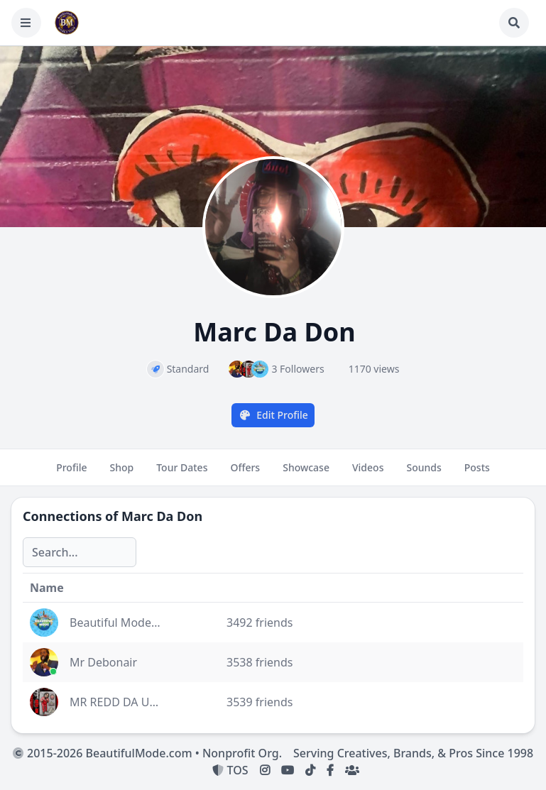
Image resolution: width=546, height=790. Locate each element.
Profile (71, 473)
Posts (477, 473)
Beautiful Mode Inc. (121, 622)
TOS (230, 770)
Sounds (423, 473)
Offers (245, 473)
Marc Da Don (161, 516)
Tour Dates (182, 473)
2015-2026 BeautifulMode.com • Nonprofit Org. (147, 753)
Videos (368, 473)
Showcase (306, 473)
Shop (122, 473)
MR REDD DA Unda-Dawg (137, 702)
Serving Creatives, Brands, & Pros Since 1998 (413, 753)
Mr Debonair (103, 662)
